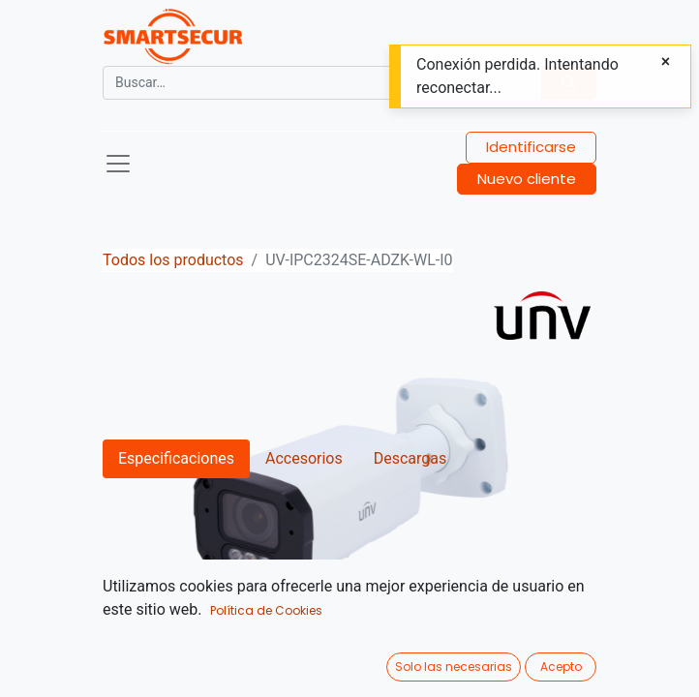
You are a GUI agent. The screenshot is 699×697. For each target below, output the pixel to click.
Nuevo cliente (526, 178)
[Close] (665, 61)
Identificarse (531, 146)
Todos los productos (173, 260)
